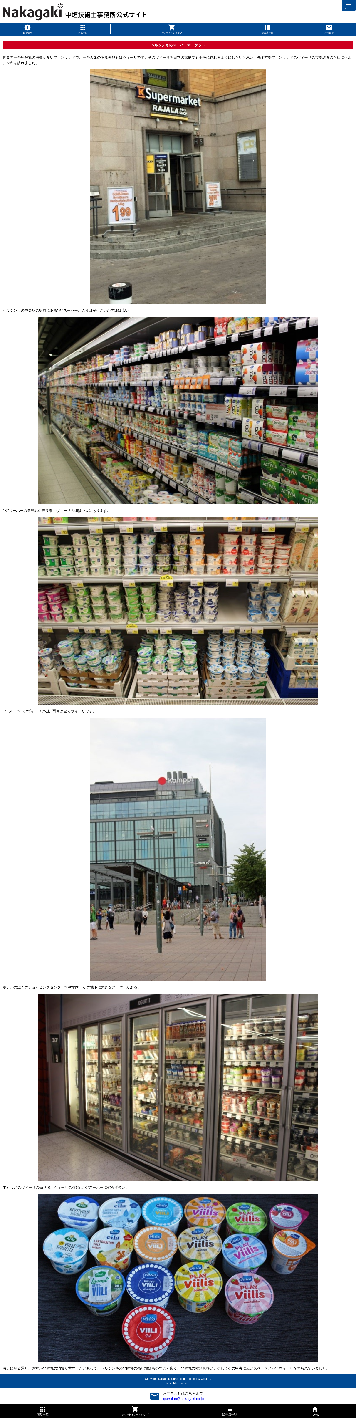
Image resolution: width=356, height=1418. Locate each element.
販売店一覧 (267, 32)
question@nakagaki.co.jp (183, 1399)
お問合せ (329, 32)
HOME (315, 1414)
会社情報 (27, 32)
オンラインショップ (172, 32)
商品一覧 (82, 32)
